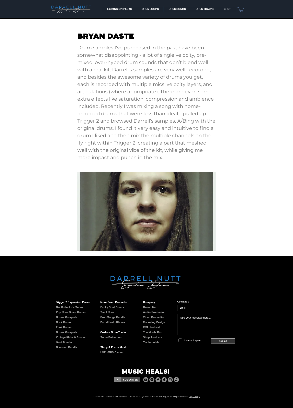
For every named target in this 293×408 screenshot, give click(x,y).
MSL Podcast (151, 327)
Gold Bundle (64, 342)
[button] (240, 9)
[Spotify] (151, 379)
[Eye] (127, 379)
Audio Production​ (154, 312)
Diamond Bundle (66, 347)
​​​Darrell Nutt (150, 307)
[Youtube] (145, 379)
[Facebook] (158, 379)
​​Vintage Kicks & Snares (70, 337)
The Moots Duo (152, 332)
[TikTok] (164, 379)
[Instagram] (170, 379)
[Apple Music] (176, 379)
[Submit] (223, 341)
